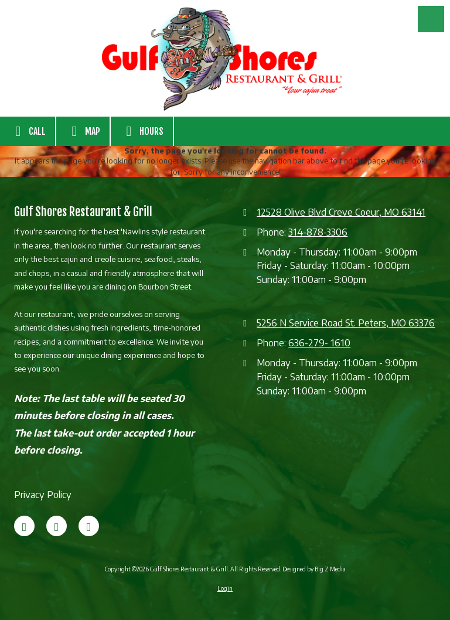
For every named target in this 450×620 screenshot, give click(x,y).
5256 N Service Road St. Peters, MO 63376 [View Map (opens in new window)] (346, 322)
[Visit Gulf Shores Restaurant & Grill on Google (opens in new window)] (89, 526)
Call (27, 131)
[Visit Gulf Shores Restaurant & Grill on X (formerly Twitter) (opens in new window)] (56, 526)
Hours (141, 131)
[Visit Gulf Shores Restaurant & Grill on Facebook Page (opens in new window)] (24, 526)
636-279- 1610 (319, 342)
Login (225, 588)
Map (83, 131)
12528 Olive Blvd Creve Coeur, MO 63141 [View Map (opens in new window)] (341, 212)
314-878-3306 (317, 232)
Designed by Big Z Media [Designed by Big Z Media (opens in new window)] (314, 569)
